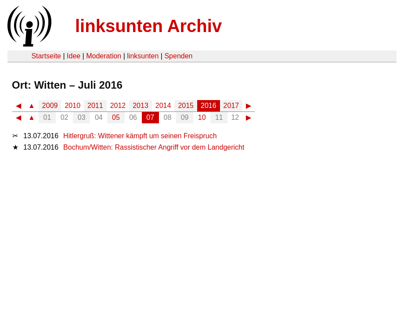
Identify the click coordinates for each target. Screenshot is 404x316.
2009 (50, 105)
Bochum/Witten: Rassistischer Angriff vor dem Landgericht (153, 147)
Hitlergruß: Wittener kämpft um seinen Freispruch (139, 136)
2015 (186, 105)
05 (116, 117)
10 (202, 117)
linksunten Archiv (148, 26)
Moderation (103, 56)
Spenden (178, 56)
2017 (231, 105)
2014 (163, 105)
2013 (140, 105)
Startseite (46, 56)
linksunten (143, 56)
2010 (72, 105)
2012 (118, 105)
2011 (95, 105)
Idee (73, 56)
